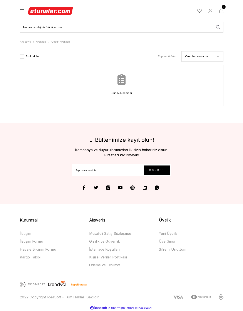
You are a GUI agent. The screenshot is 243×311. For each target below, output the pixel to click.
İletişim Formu (31, 241)
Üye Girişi (167, 241)
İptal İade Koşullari (104, 249)
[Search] (121, 27)
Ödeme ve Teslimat (105, 265)
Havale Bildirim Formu (38, 249)
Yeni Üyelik (168, 233)
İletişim (25, 233)
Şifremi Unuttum (172, 249)
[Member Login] (210, 11)
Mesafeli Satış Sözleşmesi (110, 233)
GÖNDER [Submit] (156, 170)
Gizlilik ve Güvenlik (104, 241)
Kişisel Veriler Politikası (108, 257)
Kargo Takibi (30, 257)
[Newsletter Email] (121, 170)
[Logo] (50, 11)
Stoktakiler (33, 56)
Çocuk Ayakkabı (60, 41)
